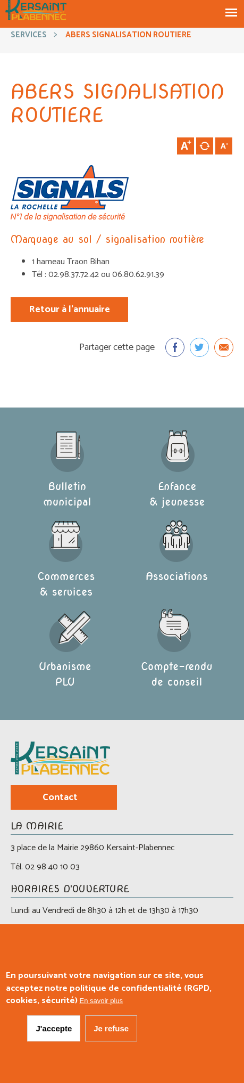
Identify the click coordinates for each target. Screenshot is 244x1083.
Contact (60, 797)
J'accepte (54, 1031)
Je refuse (111, 1031)
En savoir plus (101, 1004)
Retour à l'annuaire (69, 309)
